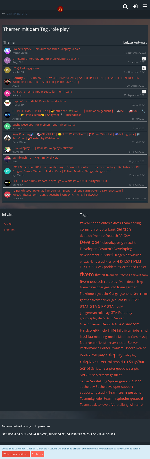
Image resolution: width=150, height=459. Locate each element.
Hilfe (112, 330)
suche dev (87, 386)
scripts (134, 368)
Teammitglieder (91, 398)
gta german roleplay (95, 313)
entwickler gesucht (93, 261)
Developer (90, 242)
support (127, 386)
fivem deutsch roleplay (98, 281)
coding (136, 223)
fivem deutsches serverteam (127, 275)
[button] (145, 6)
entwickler (133, 255)
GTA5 (84, 306)
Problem (117, 348)
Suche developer (108, 386)
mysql (143, 337)
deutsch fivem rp (92, 235)
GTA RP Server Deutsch (97, 324)
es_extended (127, 267)
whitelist (136, 404)
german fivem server (95, 300)
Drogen (119, 255)
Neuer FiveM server (102, 343)
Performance (89, 348)
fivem (87, 274)
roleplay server (93, 361)
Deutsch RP (114, 235)
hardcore (132, 324)
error (112, 261)
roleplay (114, 355)
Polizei (105, 348)
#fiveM (85, 223)
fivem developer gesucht (98, 287)
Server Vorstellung (93, 381)
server (85, 374)
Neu (83, 342)
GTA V (119, 324)
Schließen (37, 454)
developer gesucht (119, 242)
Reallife (85, 355)
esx (120, 261)
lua (90, 336)
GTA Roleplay (121, 312)
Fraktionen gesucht (94, 293)
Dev (127, 235)
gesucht (117, 300)
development (89, 255)
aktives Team (120, 223)
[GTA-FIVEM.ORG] (60, 9)
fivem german (127, 287)
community (89, 229)
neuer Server (127, 342)
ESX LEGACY (88, 267)
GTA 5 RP (97, 306)
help (103, 330)
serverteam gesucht (107, 375)
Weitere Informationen (16, 454)
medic (112, 337)
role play (130, 355)
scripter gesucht (116, 368)
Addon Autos (100, 223)
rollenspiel (115, 362)
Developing (123, 248)
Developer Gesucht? (96, 248)
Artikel (8, 224)
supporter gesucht (93, 392)
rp (126, 361)
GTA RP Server (113, 318)
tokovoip (104, 404)
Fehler (141, 267)
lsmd (144, 330)
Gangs (114, 293)
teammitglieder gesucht (123, 398)
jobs (136, 330)
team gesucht (130, 392)
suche (137, 381)
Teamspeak (88, 404)
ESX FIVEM (132, 261)
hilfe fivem (124, 330)
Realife (141, 348)
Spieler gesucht (119, 381)
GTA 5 (135, 299)
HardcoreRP (89, 330)
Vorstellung (120, 404)
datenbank (107, 229)
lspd (83, 336)
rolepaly (98, 355)
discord (106, 254)
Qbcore (129, 348)
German (140, 293)
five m (100, 275)
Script (85, 368)
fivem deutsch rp (130, 282)
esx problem (107, 267)
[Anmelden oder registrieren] (135, 6)
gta (127, 299)
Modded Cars (128, 337)
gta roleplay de (91, 318)
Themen (9, 230)
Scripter (97, 368)
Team (113, 392)
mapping (100, 337)
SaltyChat (136, 361)
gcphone (126, 293)
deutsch (123, 229)
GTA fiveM (115, 306)
